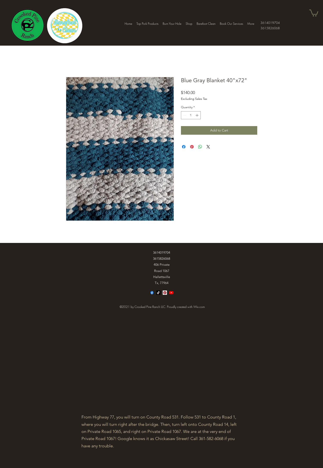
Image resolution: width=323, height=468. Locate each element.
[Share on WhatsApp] (200, 146)
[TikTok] (158, 292)
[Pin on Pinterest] (191, 146)
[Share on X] (208, 146)
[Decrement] (184, 115)
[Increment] (197, 115)
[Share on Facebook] (183, 146)
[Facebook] (152, 292)
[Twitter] (171, 292)
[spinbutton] (191, 115)
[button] (313, 12)
